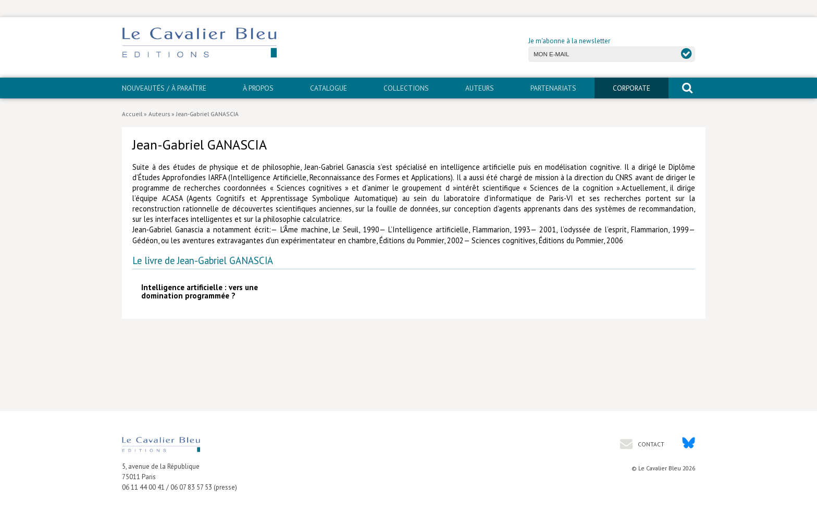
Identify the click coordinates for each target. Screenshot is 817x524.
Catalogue (328, 88)
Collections (406, 88)
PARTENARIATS (553, 88)
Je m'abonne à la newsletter (569, 40)
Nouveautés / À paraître (164, 88)
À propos (258, 88)
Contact (650, 444)
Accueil (132, 114)
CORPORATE (631, 88)
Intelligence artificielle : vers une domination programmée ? (199, 291)
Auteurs (479, 88)
